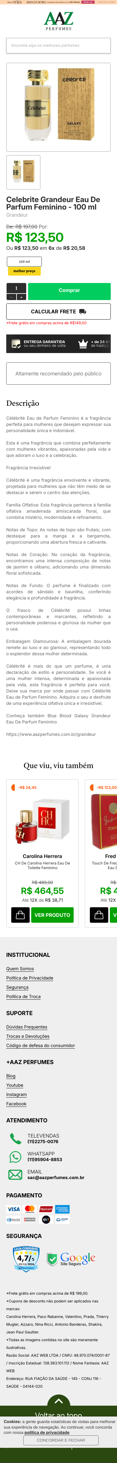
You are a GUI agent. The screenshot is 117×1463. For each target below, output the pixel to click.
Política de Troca (23, 996)
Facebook (16, 1104)
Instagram (16, 1094)
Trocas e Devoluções (28, 1036)
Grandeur (17, 214)
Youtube (14, 1085)
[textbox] (51, 45)
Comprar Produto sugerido (20, 915)
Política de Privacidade (29, 978)
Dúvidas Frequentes (26, 1027)
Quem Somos (20, 968)
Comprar (69, 290)
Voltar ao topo (58, 1415)
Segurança (17, 987)
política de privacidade (46, 1432)
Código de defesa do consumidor (40, 1045)
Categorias (9, 21)
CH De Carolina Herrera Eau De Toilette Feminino (42, 865)
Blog (11, 1076)
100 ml (24, 261)
